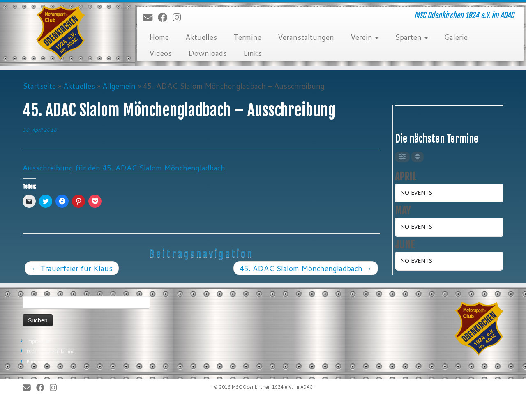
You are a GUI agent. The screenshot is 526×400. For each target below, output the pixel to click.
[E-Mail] (150, 18)
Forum (33, 362)
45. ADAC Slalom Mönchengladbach (306, 268)
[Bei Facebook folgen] (165, 18)
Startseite (39, 85)
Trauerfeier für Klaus (72, 268)
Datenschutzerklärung (51, 351)
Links (252, 53)
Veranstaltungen (306, 37)
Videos (160, 53)
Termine (247, 37)
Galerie (456, 37)
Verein (364, 37)
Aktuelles (201, 37)
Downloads (207, 53)
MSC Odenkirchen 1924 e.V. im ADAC (272, 387)
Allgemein (119, 85)
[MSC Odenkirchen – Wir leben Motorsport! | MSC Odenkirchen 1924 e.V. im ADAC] (60, 33)
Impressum (39, 341)
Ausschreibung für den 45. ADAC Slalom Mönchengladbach (124, 167)
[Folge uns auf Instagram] (179, 18)
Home (159, 37)
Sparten (411, 37)
